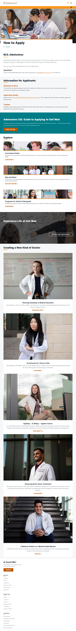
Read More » (38, 370)
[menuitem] (67, 3)
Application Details (11, 95)
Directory (6, 578)
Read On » (38, 554)
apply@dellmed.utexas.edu (44, 72)
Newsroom (6, 589)
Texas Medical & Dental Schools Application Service (26, 97)
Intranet (5, 602)
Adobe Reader (7, 616)
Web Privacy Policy (8, 627)
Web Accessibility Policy (9, 625)
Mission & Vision (7, 585)
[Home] (11, 3)
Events (5, 580)
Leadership (6, 583)
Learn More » (9, 159)
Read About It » (38, 431)
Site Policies (6, 623)
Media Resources (8, 604)
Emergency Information (9, 618)
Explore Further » (11, 183)
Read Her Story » (38, 310)
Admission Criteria (11, 86)
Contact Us (6, 599)
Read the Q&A (10, 129)
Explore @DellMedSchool (61, 234)
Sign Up (8, 570)
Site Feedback (7, 621)
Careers (5, 597)
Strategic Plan (7, 587)
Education (8, 46)
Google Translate (8, 608)
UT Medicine (6, 606)
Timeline (7, 105)
